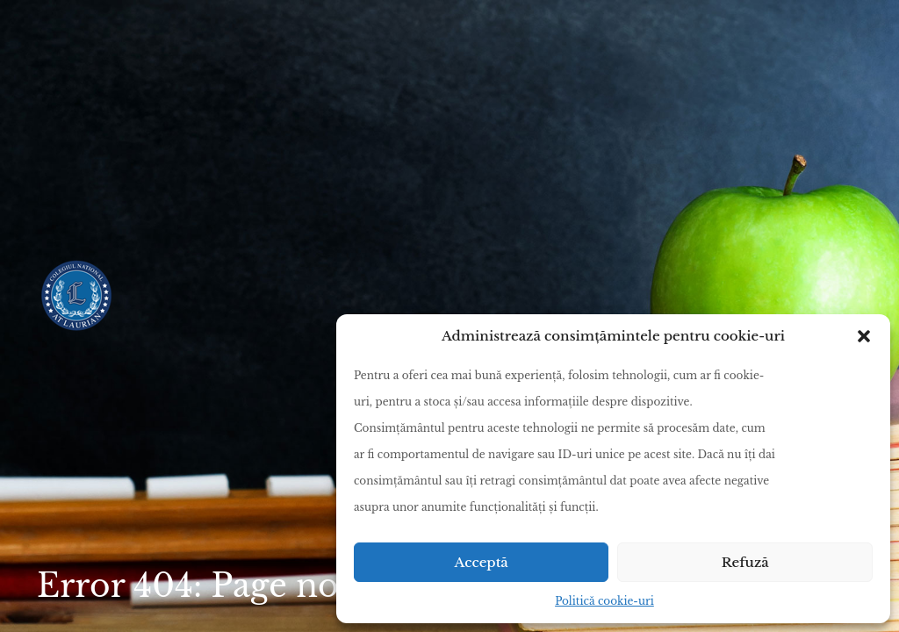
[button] (864, 336)
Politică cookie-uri (604, 600)
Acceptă (481, 562)
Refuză (745, 562)
